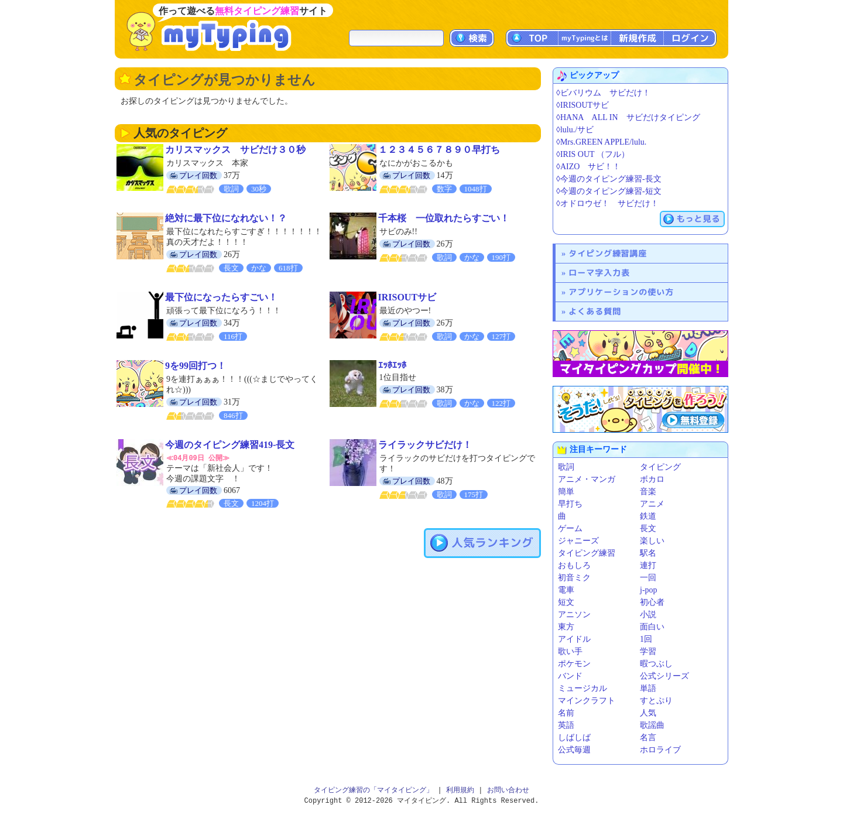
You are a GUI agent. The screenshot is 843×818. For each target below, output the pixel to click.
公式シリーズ (664, 676)
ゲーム (570, 528)
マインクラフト (586, 700)
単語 (648, 688)
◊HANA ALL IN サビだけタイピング (628, 117)
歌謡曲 (652, 725)
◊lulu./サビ (575, 129)
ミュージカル (582, 688)
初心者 (652, 602)
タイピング (660, 467)
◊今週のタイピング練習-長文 (609, 178)
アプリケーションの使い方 (621, 292)
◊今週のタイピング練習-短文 (609, 191)
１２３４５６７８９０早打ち (439, 150)
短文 (566, 602)
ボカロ (652, 479)
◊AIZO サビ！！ (588, 166)
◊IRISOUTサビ (582, 105)
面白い (652, 626)
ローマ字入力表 (599, 272)
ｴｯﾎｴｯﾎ (392, 365)
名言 (648, 737)
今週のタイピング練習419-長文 (229, 445)
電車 (566, 590)
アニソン (574, 614)
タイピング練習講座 (607, 253)
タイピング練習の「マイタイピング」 (373, 790)
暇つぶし (656, 663)
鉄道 (648, 516)
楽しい (652, 540)
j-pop (648, 590)
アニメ (652, 503)
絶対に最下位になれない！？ (226, 218)
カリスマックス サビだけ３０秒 (235, 150)
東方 (566, 626)
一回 (648, 577)
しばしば (574, 737)
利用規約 (460, 790)
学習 (648, 651)
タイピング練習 (586, 553)
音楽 (648, 491)
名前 (566, 713)
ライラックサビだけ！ (425, 445)
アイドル (574, 639)
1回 (646, 639)
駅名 (648, 553)
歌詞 (566, 467)
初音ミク (574, 577)
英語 (566, 725)
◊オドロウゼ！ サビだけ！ (607, 203)
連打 (648, 565)
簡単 (566, 491)
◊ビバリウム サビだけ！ (603, 92)
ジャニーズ (578, 540)
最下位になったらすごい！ (221, 297)
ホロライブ (660, 749)
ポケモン (574, 663)
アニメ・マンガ (586, 479)
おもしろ (574, 565)
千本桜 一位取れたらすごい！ (443, 218)
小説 (648, 614)
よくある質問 (594, 311)
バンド (570, 676)
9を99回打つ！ (195, 366)
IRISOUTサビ (407, 297)
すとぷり (656, 700)
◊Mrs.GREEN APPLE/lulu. (601, 142)
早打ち (570, 503)
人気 (648, 713)
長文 (648, 528)
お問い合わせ (508, 790)
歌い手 (570, 651)
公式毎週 (574, 749)
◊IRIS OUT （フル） (592, 154)
